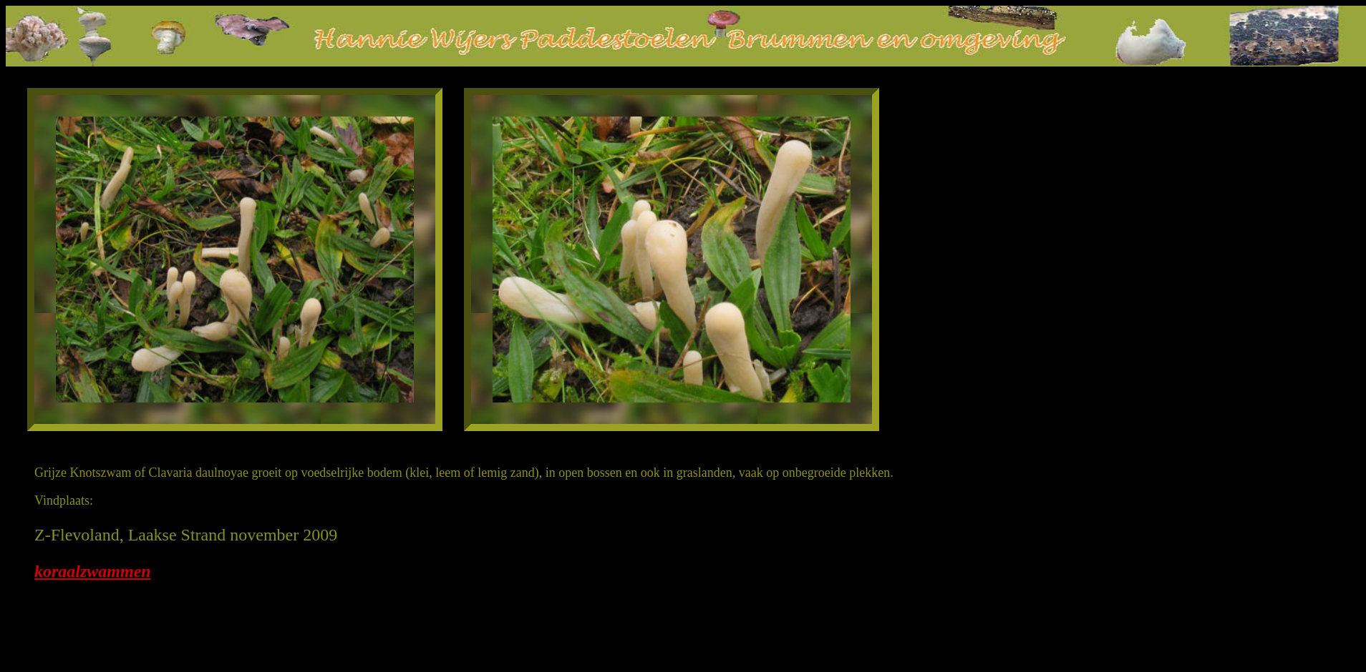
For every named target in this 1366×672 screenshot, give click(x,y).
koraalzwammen (92, 571)
